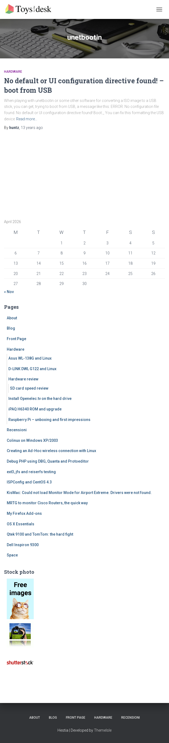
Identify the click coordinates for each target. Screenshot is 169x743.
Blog (11, 328)
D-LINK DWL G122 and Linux (32, 369)
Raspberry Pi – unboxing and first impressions (49, 419)
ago (32, 127)
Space (12, 555)
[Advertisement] (38, 173)
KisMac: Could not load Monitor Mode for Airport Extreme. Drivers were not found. (79, 492)
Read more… (26, 119)
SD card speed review (29, 388)
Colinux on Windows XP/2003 (32, 440)
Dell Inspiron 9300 (23, 545)
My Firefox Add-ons (24, 513)
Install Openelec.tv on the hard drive (40, 398)
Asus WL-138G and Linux (30, 358)
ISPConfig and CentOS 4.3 (29, 482)
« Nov (9, 292)
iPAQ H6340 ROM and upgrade (35, 409)
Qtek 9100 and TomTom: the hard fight (40, 534)
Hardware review (23, 379)
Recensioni (17, 430)
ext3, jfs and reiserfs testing (31, 472)
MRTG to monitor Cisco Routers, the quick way (47, 503)
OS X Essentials (20, 524)
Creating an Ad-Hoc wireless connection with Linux (51, 451)
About (12, 318)
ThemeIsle (102, 730)
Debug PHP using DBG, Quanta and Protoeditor (48, 461)
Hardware (13, 72)
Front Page (16, 339)
